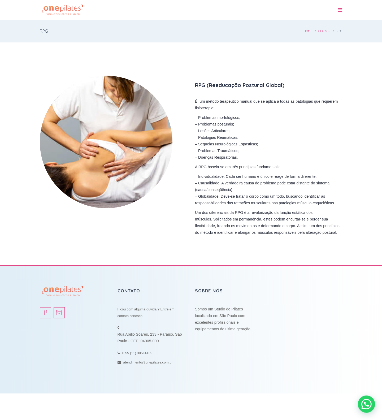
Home (308, 31)
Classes (324, 31)
